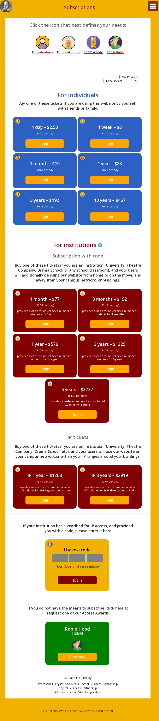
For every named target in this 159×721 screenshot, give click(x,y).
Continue (77, 656)
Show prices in (128, 76)
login (44, 143)
